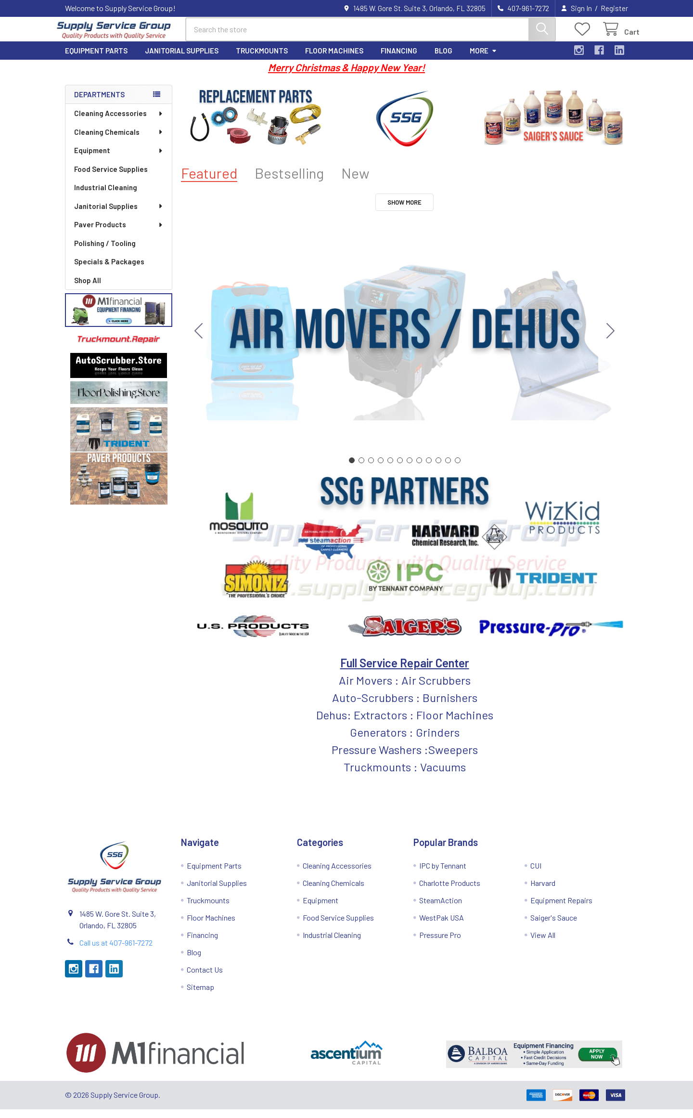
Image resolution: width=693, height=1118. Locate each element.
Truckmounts (262, 59)
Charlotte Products (449, 891)
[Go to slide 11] (448, 469)
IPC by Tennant (442, 874)
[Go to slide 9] (429, 469)
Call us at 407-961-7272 (116, 951)
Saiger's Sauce (553, 926)
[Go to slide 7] (409, 469)
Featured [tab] (209, 181)
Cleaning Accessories (119, 121)
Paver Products (119, 233)
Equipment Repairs (561, 908)
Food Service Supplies (111, 177)
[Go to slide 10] (438, 469)
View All (542, 943)
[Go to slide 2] (610, 339)
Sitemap (200, 995)
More (483, 59)
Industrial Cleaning (105, 196)
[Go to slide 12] (198, 339)
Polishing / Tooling (105, 251)
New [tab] (355, 181)
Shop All (87, 289)
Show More (404, 211)
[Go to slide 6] (400, 469)
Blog (443, 59)
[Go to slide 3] (371, 469)
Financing (399, 59)
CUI (535, 874)
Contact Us (205, 978)
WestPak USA (441, 926)
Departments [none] (99, 103)
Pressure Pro (440, 943)
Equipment (119, 159)
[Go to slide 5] (390, 469)
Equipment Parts (96, 59)
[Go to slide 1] (352, 469)
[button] (119, 318)
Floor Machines (334, 59)
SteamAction (440, 908)
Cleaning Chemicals (119, 140)
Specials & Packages (109, 270)
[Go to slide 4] (381, 469)
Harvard (542, 891)
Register (614, 8)
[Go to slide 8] (419, 469)
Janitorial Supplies (181, 59)
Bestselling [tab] (289, 181)
